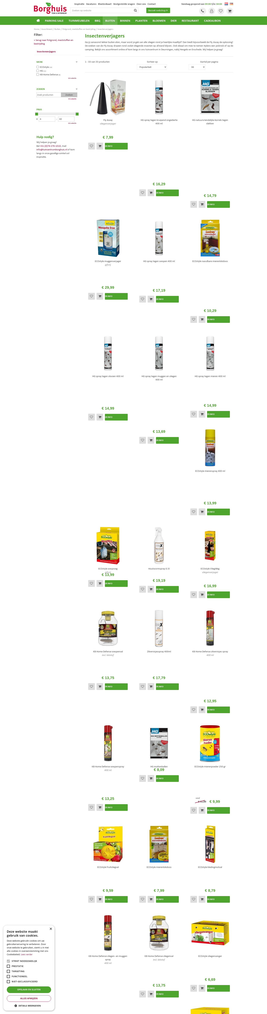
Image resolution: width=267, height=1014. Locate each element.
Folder (139, 950)
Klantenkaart (142, 955)
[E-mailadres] (189, 902)
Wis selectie (72, 78)
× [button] (50, 929)
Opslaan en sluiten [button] (29, 989)
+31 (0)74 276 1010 (50, 146)
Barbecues (38, 998)
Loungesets (38, 991)
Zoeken (40, 89)
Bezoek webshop (158, 10)
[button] (29, 1005)
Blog (138, 960)
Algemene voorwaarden (148, 942)
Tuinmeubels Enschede (94, 984)
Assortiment (142, 946)
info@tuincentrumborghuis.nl (51, 149)
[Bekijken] (229, 11)
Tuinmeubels (39, 988)
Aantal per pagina (209, 61)
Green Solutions (134, 1008)
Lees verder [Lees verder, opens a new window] (27, 954)
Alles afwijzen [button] (29, 998)
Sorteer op (152, 61)
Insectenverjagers (46, 51)
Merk (39, 62)
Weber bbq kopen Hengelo (147, 988)
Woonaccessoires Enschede (96, 991)
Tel (201, 11)
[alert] (28, 968)
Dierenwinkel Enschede (145, 984)
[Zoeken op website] (108, 10)
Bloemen (37, 995)
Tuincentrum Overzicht (152, 1008)
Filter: (38, 34)
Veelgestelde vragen (146, 937)
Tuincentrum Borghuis (43, 984)
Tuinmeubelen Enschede (95, 988)
